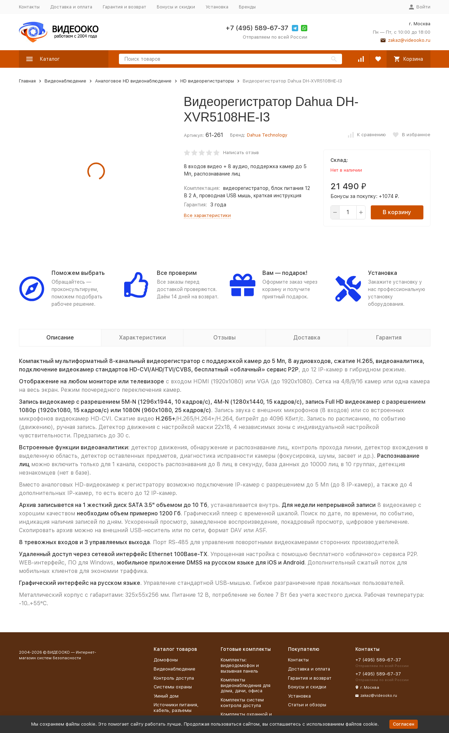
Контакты (29, 6)
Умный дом (166, 696)
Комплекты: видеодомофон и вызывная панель (240, 665)
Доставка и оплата (71, 6)
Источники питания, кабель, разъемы (176, 707)
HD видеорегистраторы (207, 81)
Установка (217, 6)
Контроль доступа (174, 678)
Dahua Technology (267, 135)
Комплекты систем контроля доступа (242, 702)
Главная (27, 81)
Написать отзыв (241, 152)
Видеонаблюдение (65, 81)
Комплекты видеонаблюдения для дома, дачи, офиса (245, 685)
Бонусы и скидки (176, 6)
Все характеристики (207, 215)
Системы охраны (173, 686)
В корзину (397, 212)
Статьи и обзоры (307, 704)
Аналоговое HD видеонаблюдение (133, 81)
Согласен (403, 724)
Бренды (247, 6)
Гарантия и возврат (124, 6)
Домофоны (166, 659)
